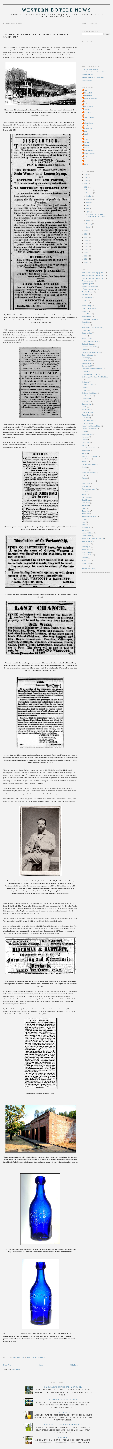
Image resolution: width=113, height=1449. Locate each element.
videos (84, 525)
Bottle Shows (86, 330)
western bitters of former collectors (93, 538)
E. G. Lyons (85, 401)
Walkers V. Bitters (87, 533)
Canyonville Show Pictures (63, 1400)
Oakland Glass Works (89, 464)
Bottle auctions (86, 316)
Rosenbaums (86, 486)
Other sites (85, 470)
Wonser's (85, 566)
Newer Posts (7, 1365)
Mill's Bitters (86, 451)
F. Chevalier (86, 409)
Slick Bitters (86, 503)
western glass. (86, 547)
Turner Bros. (86, 511)
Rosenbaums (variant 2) (89, 489)
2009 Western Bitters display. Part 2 (93, 275)
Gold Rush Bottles (88, 420)
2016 (86, 240)
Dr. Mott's (85, 387)
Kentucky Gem (87, 128)
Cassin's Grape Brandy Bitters (91, 352)
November (89, 193)
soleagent (85, 164)
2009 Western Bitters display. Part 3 (93, 278)
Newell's (84, 461)
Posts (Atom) (16, 1369)
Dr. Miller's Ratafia (88, 385)
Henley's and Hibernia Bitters (91, 426)
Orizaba (84, 467)
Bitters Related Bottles (89, 308)
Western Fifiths (87, 541)
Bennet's (84, 300)
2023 (86, 177)
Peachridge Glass (87, 74)
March (88, 221)
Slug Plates (85, 505)
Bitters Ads (85, 303)
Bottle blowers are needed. (90, 319)
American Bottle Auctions (90, 69)
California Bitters (87, 344)
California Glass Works (89, 347)
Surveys (84, 508)
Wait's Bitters (86, 527)
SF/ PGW (85, 492)
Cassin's (84, 349)
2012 (86, 253)
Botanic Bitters (86, 314)
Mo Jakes (85, 453)
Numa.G (85, 134)
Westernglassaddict (89, 153)
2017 (86, 237)
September (89, 199)
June (88, 205)
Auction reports (87, 297)
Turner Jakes (86, 514)
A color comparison (88, 281)
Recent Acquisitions (88, 481)
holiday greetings (87, 434)
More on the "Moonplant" (90, 456)
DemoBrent (86, 104)
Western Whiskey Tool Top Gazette (93, 77)
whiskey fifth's (86, 560)
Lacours (84, 440)
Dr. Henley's (86, 371)
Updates (84, 519)
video (83, 522)
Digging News (86, 360)
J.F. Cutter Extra (88, 123)
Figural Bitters (86, 415)
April (88, 211)
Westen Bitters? (87, 536)
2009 (86, 262)
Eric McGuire (87, 112)
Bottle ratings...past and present (92, 327)
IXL (84, 120)
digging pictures (87, 363)
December (89, 190)
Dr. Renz (85, 390)
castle (84, 159)
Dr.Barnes (86, 109)
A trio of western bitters (89, 286)
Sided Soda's (86, 500)
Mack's (84, 445)
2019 (86, 231)
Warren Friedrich (88, 150)
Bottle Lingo (86, 322)
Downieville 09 (87, 366)
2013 (86, 250)
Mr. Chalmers (86, 459)
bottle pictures (86, 325)
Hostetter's (85, 437)
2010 (86, 259)
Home (41, 1365)
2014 (86, 246)
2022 (86, 181)
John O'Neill (86, 126)
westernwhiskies (87, 80)
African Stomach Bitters (89, 289)
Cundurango (86, 358)
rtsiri (84, 161)
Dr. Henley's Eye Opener (90, 374)
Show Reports (86, 497)
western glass (86, 544)
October (89, 196)
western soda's (86, 552)
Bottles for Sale (87, 333)
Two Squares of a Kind (89, 516)
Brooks (84, 336)
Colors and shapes (87, 355)
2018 (86, 234)
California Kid (87, 93)
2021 (86, 184)
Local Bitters (86, 442)
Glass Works (86, 418)
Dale (84, 101)
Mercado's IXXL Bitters (89, 448)
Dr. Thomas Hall (87, 396)
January (89, 227)
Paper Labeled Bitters (89, 472)
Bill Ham (85, 90)
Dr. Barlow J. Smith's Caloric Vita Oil (63, 1387)
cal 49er (85, 156)
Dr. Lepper (85, 382)
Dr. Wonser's (86, 398)
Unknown (86, 142)
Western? (85, 557)
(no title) (63, 1437)
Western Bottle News (56, 10)
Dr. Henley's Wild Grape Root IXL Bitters (95, 377)
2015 (86, 243)
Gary (84, 115)
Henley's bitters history (89, 429)
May (88, 208)
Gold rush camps (87, 423)
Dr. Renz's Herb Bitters (89, 393)
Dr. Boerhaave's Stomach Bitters (92, 369)
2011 (86, 256)
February (89, 224)
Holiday (84, 431)
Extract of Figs (86, 404)
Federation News (87, 412)
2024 (86, 174)
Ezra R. (84, 407)
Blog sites (85, 311)
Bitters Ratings (86, 305)
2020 (86, 187)
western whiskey (87, 555)
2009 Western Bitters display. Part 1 (93, 273)
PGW (83, 475)
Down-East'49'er (88, 107)
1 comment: (40, 1357)
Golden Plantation (88, 117)
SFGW (84, 494)
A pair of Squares (87, 284)
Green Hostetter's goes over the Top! (63, 1425)
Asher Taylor (86, 295)
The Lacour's (63, 1412)
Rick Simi (86, 139)
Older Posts (73, 1365)
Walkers (84, 530)
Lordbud (85, 131)
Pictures (84, 478)
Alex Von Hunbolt (87, 292)
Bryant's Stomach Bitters (90, 341)
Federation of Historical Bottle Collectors (95, 72)
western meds (86, 549)
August (88, 202)
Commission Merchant (90, 98)
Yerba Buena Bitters (88, 568)
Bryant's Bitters (87, 338)
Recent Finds (86, 483)
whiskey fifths (86, 563)
